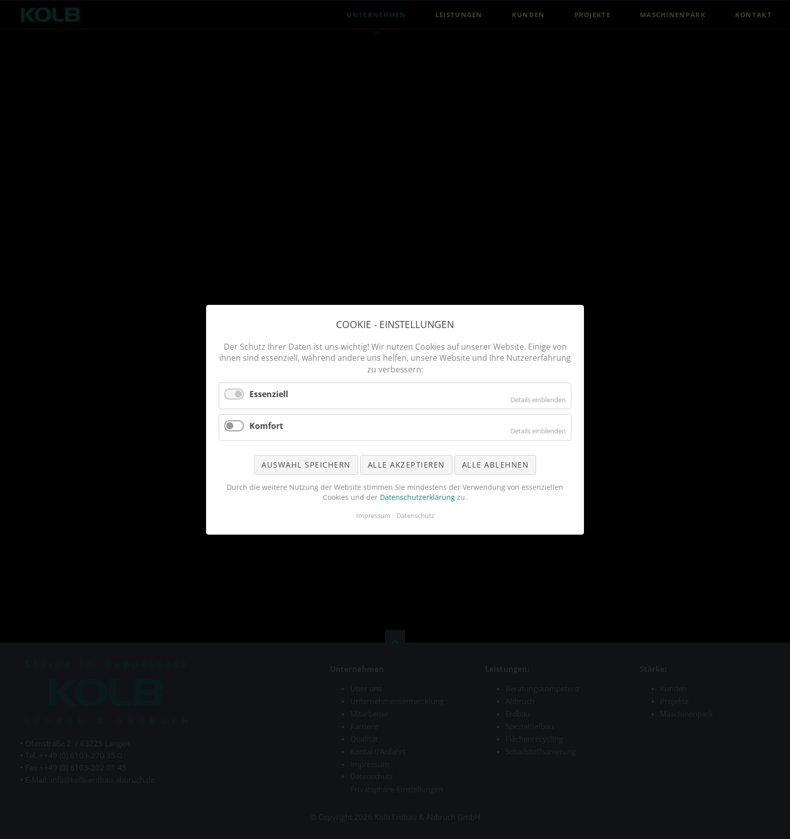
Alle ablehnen (495, 464)
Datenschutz (415, 515)
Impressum (373, 515)
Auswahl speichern (306, 464)
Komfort (266, 425)
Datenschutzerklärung (417, 496)
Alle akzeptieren (406, 464)
